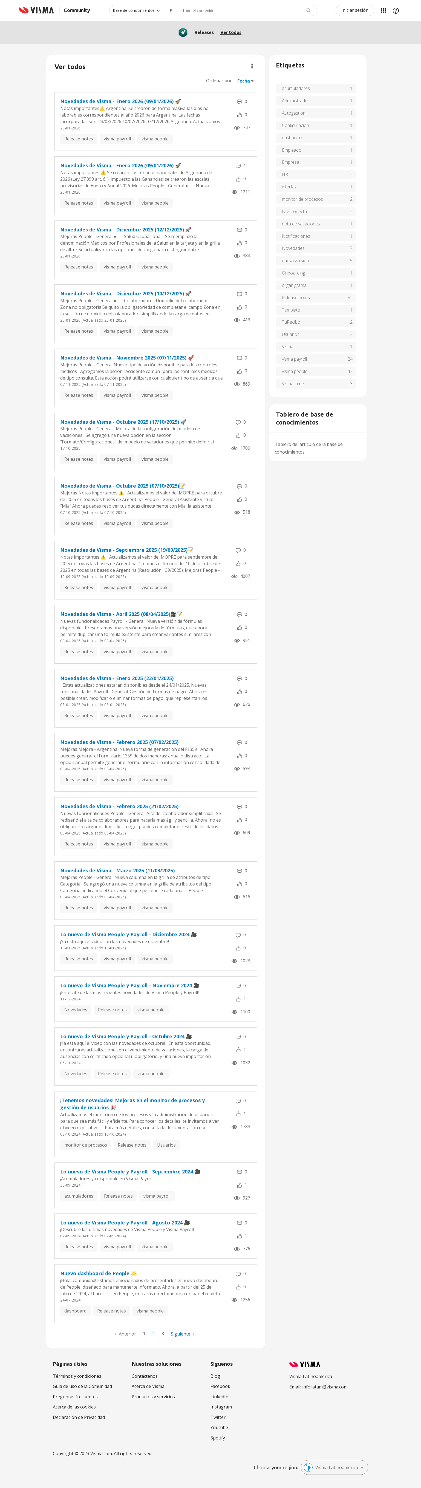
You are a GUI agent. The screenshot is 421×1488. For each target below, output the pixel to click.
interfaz (289, 187)
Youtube (219, 1427)
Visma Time (293, 384)
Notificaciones (296, 236)
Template (291, 310)
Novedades (75, 1010)
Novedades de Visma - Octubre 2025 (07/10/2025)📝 (122, 485)
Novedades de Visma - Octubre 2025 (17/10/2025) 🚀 (123, 421)
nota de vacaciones (301, 224)
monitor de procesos (85, 1145)
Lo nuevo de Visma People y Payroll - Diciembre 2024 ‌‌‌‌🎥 (128, 934)
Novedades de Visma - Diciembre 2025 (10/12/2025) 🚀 (125, 293)
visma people (155, 139)
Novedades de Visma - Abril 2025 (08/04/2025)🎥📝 (121, 614)
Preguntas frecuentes (75, 1397)
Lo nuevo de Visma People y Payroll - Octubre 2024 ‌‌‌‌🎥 (126, 1036)
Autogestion (293, 113)
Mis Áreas (383, 10)
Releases (204, 32)
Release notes (78, 139)
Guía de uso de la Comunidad (82, 1386)
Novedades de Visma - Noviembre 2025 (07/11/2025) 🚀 (127, 357)
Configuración (295, 125)
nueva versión (295, 261)
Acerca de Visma (148, 1386)
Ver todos (230, 32)
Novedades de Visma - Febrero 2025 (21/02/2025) (119, 806)
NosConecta (294, 211)
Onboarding (293, 273)
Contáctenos (145, 1376)
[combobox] (240, 10)
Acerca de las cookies (74, 1407)
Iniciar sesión (354, 10)
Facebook (220, 1386)
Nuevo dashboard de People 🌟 (98, 1273)
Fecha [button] (243, 81)
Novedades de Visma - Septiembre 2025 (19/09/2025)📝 (127, 550)
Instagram (221, 1407)
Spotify (217, 1438)
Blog (215, 1376)
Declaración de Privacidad (79, 1417)
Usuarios (166, 1145)
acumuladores (78, 1196)
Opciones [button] (252, 66)
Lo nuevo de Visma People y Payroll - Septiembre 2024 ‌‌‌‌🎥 (130, 1171)
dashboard (75, 1311)
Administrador (295, 101)
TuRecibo (291, 322)
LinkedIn (219, 1397)
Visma (287, 347)
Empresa (290, 162)
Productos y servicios (153, 1397)
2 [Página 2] (153, 1334)
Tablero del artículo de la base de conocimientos (309, 448)
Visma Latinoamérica (331, 1467)
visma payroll (117, 139)
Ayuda (396, 10)
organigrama (294, 285)
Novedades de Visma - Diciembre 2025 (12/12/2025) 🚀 (125, 229)
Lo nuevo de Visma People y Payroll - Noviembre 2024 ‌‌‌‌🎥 (129, 985)
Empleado (291, 150)
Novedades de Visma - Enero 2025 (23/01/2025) (117, 678)
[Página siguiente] (182, 1334)
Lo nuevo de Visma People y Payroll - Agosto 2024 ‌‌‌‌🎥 (125, 1222)
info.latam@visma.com (325, 1387)
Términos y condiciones (77, 1376)
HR (285, 174)
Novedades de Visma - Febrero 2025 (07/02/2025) (119, 742)
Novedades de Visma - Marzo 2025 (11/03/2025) (117, 870)
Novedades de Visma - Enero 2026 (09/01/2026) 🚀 (120, 101)
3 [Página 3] (163, 1334)
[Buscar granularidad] (136, 10)
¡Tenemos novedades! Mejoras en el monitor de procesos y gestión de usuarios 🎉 (132, 1104)
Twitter (218, 1417)
